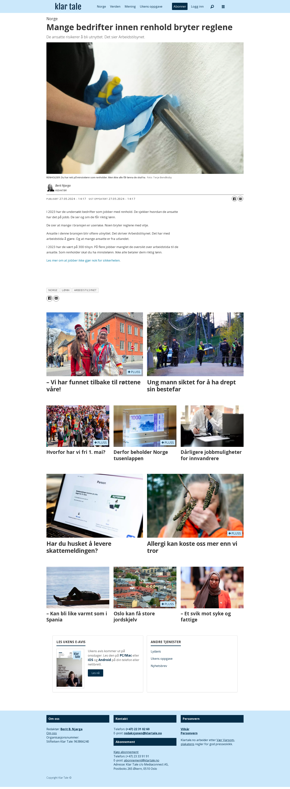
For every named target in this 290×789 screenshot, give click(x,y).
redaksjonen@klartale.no (143, 733)
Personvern (189, 733)
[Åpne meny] (223, 6)
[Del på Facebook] (234, 198)
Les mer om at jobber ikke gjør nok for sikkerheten (83, 260)
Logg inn (197, 6)
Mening (130, 6)
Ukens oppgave (151, 6)
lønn (65, 290)
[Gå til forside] (68, 6)
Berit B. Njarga (71, 729)
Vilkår (185, 729)
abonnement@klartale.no (141, 760)
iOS (90, 660)
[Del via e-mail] (240, 198)
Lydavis (156, 651)
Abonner (179, 6)
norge (53, 290)
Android (104, 660)
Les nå (96, 673)
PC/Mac (126, 655)
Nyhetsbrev (159, 666)
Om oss (51, 733)
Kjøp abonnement (126, 752)
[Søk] (212, 6)
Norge (101, 6)
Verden (115, 6)
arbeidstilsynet (85, 290)
